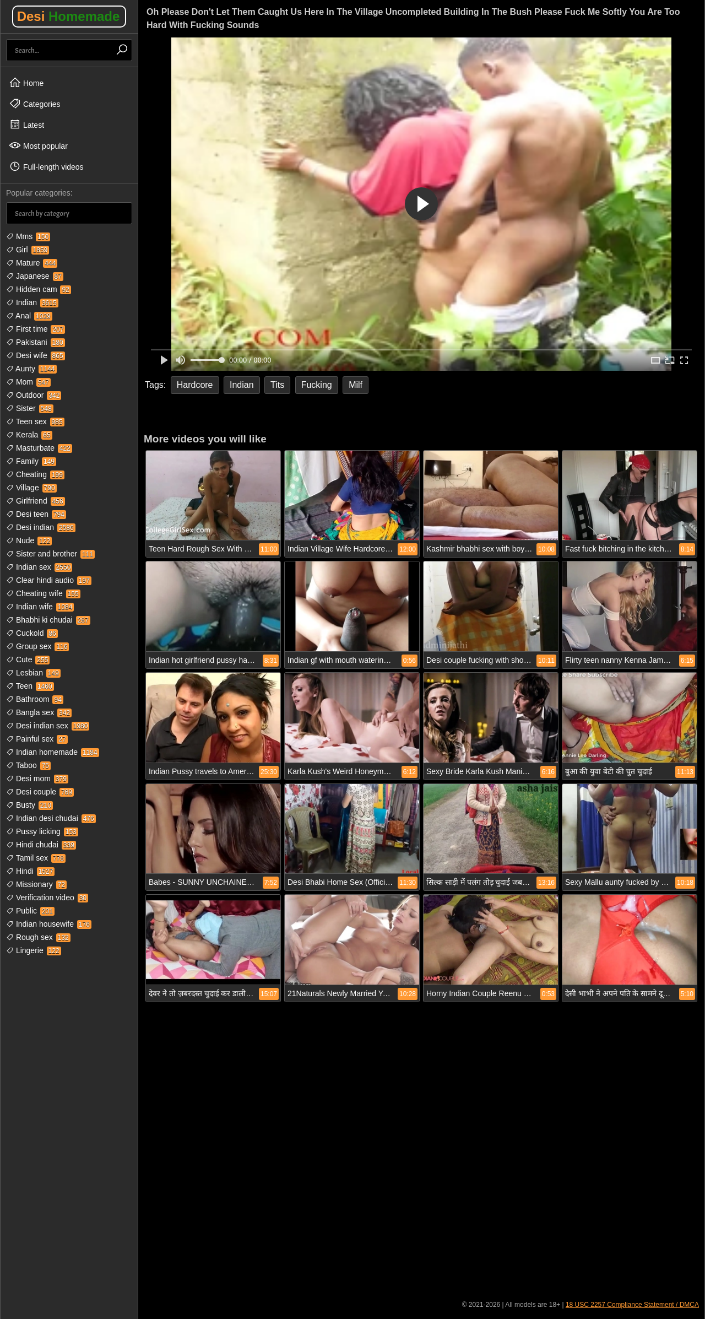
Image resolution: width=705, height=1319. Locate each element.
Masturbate (39, 448)
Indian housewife (48, 924)
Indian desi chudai (51, 818)
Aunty (31, 368)
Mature (31, 262)
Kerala (29, 434)
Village (31, 487)
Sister (29, 408)
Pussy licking (42, 831)
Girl (27, 249)
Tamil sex (36, 857)
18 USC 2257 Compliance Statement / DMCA (632, 1305)
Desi (68, 16)
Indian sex (39, 567)
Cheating (35, 474)
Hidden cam (38, 289)
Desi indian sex (47, 725)
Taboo (28, 765)
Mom (28, 381)
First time (35, 329)
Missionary (36, 884)
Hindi (30, 871)
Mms (28, 236)
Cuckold (32, 633)
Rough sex (38, 937)
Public (30, 910)
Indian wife (40, 606)
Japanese (34, 276)
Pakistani (35, 342)
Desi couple (40, 791)
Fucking (316, 385)
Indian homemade (52, 752)
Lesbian (33, 672)
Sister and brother (50, 553)
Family (31, 461)
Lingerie (33, 950)
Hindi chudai (41, 844)
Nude (29, 540)
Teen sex (35, 421)
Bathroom (34, 699)
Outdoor (33, 395)
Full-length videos (46, 166)
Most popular (38, 145)
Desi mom (37, 778)
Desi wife (35, 355)
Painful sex (37, 738)
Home (26, 83)
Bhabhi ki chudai (48, 619)
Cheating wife (43, 593)
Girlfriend (35, 500)
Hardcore (195, 385)
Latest (26, 124)
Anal (29, 315)
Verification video (47, 897)
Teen (30, 686)
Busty (29, 805)
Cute (28, 659)
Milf (355, 385)
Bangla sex (39, 712)
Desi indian (40, 527)
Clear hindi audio (48, 580)
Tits (277, 385)
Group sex (37, 646)
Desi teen (36, 514)
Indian (32, 302)
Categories (35, 104)
